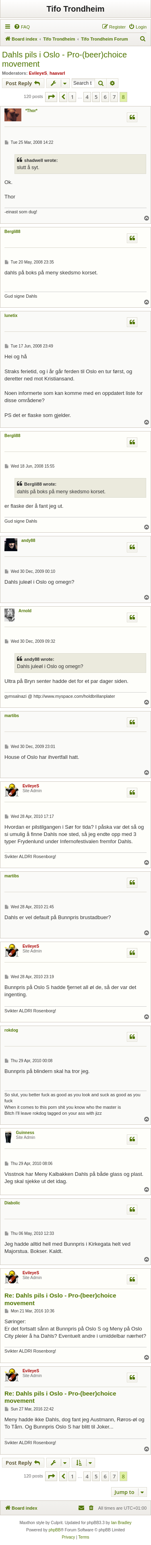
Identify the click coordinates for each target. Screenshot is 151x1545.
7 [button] (114, 96)
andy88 (28, 540)
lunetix (10, 315)
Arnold (25, 611)
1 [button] (72, 96)
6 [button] (105, 96)
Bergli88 (12, 231)
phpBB (55, 1530)
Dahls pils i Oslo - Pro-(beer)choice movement (64, 59)
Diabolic (12, 1203)
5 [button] (96, 96)
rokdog (11, 1030)
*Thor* (31, 110)
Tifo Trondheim (75, 8)
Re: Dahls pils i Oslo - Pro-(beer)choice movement (60, 1299)
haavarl (57, 73)
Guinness (25, 1132)
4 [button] (87, 96)
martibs (11, 715)
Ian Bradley (121, 1522)
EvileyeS (38, 73)
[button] (51, 97)
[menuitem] (22, 27)
